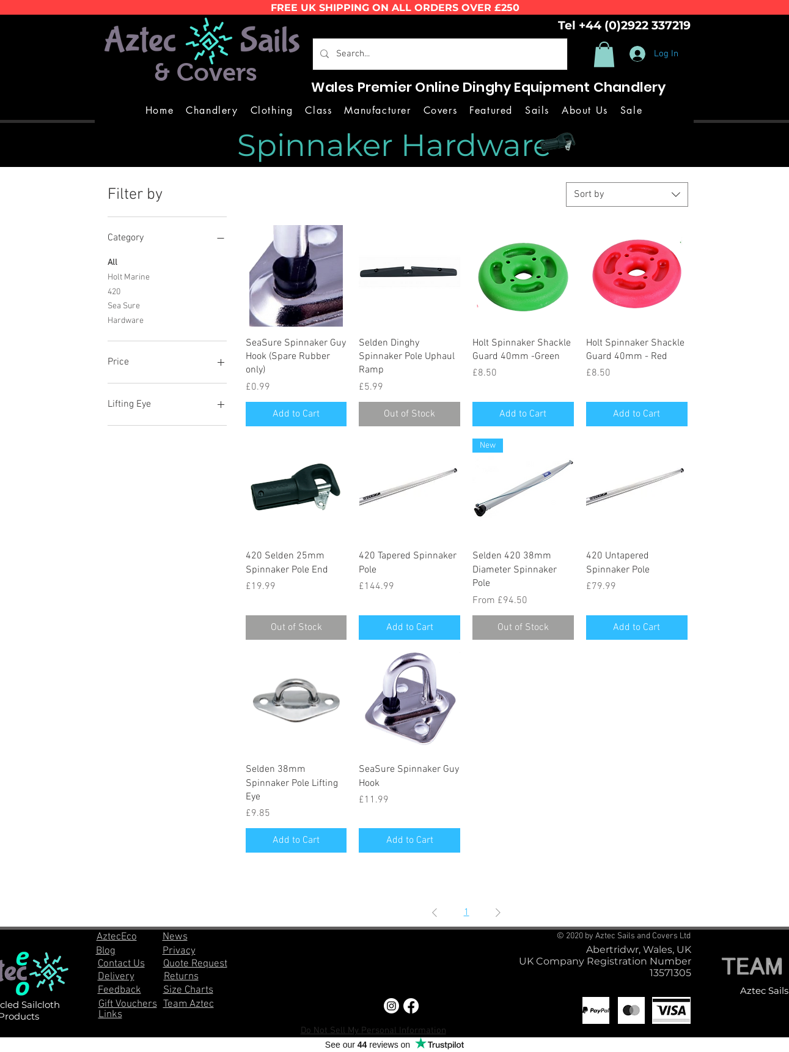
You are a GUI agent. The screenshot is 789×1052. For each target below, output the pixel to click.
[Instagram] (391, 1005)
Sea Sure (124, 305)
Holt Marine (129, 276)
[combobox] (627, 194)
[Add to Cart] (296, 414)
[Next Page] (498, 912)
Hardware (126, 320)
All (112, 262)
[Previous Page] (434, 912)
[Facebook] (411, 1005)
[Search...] (438, 54)
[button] (604, 54)
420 (114, 291)
